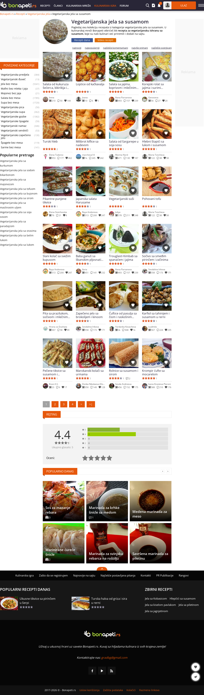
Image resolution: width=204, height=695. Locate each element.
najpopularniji (92, 48)
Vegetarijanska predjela (15, 74)
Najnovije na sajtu (84, 575)
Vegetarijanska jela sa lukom (17, 244)
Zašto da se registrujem (53, 575)
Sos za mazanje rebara (57, 510)
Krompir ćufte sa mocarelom (153, 372)
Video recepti (105, 40)
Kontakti (146, 575)
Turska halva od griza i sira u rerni (109, 601)
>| (90, 404)
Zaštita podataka (113, 690)
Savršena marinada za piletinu (150, 556)
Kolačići (131, 690)
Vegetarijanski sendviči (14, 130)
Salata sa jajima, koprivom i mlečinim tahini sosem (122, 86)
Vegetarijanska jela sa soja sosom (15, 214)
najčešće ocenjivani (161, 48)
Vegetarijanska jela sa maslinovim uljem (13, 205)
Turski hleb (50, 141)
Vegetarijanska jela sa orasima (18, 230)
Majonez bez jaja (11, 93)
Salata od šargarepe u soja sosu (124, 143)
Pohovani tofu (151, 199)
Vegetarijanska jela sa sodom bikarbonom (17, 173)
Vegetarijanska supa (13, 111)
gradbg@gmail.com (114, 658)
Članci (58, 5)
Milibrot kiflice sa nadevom (87, 143)
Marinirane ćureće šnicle (60, 552)
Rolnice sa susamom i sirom (123, 372)
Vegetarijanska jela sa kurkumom (13, 163)
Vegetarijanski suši (121, 199)
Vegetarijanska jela (38, 14)
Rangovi (184, 575)
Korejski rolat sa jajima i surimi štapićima (153, 86)
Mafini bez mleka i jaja (14, 88)
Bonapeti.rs (7, 14)
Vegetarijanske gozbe (13, 116)
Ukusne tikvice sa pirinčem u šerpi (37, 601)
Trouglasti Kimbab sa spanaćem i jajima (123, 257)
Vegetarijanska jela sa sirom (16, 198)
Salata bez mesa (10, 98)
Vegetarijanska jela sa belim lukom (16, 238)
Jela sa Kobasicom (156, 598)
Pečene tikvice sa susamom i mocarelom (54, 372)
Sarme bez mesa (11, 147)
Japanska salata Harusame (86, 200)
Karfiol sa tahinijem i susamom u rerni (155, 315)
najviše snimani (140, 48)
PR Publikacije (164, 575)
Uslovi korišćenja (89, 690)
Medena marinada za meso (149, 514)
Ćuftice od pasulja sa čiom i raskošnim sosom (123, 315)
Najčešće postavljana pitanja (118, 575)
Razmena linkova (149, 690)
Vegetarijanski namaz (13, 125)
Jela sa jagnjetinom (156, 611)
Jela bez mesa (9, 84)
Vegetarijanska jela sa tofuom (17, 189)
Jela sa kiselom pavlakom (160, 605)
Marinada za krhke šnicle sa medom (104, 510)
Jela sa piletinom (189, 605)
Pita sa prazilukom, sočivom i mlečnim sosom (55, 315)
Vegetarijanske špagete (15, 121)
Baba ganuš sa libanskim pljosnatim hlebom (90, 257)
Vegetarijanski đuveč (13, 79)
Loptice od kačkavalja (90, 84)
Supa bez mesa (10, 102)
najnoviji (76, 48)
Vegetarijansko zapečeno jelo (16, 137)
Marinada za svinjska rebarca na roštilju (106, 556)
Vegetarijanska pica (12, 107)
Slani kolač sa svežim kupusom (57, 257)
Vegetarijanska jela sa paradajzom (13, 224)
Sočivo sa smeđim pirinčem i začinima (155, 257)
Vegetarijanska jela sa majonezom (13, 182)
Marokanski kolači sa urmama (90, 372)
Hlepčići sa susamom (183, 598)
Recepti (45, 5)
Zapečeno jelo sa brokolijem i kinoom (89, 315)
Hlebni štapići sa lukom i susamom (154, 143)
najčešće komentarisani (115, 48)
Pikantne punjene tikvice (54, 200)
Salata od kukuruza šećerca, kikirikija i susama (56, 86)
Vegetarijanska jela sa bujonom (18, 193)
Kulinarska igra (105, 5)
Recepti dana (82, 40)
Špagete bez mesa (12, 142)
